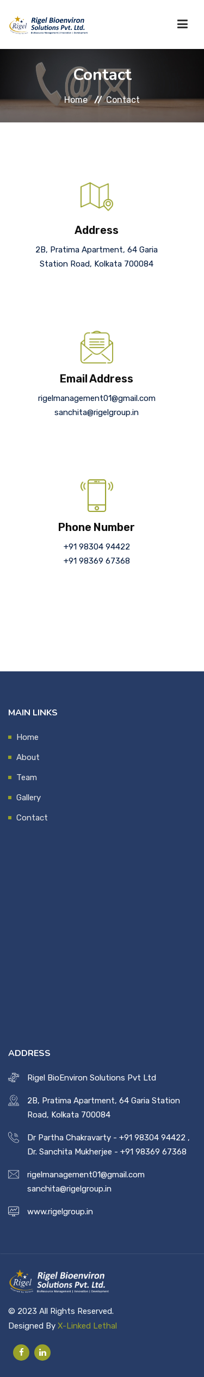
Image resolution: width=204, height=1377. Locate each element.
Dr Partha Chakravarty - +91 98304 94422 (106, 1138)
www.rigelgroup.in (60, 1212)
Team (26, 777)
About (28, 757)
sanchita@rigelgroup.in (96, 412)
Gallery (28, 797)
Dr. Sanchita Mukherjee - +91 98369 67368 (107, 1152)
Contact (32, 818)
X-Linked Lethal (87, 1326)
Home (76, 99)
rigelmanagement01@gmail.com (97, 398)
